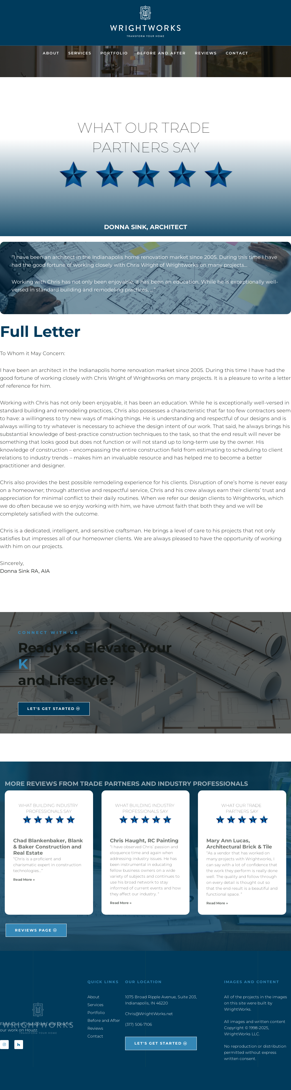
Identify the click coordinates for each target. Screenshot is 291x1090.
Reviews (206, 53)
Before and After (161, 53)
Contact (237, 53)
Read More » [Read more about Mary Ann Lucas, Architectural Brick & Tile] (217, 903)
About (51, 53)
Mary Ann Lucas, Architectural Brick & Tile (239, 844)
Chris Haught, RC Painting (144, 841)
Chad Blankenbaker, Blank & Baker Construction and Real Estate (48, 847)
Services (79, 53)
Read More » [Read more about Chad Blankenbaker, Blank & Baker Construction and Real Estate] (24, 879)
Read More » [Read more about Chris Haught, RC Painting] (121, 903)
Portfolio (114, 53)
